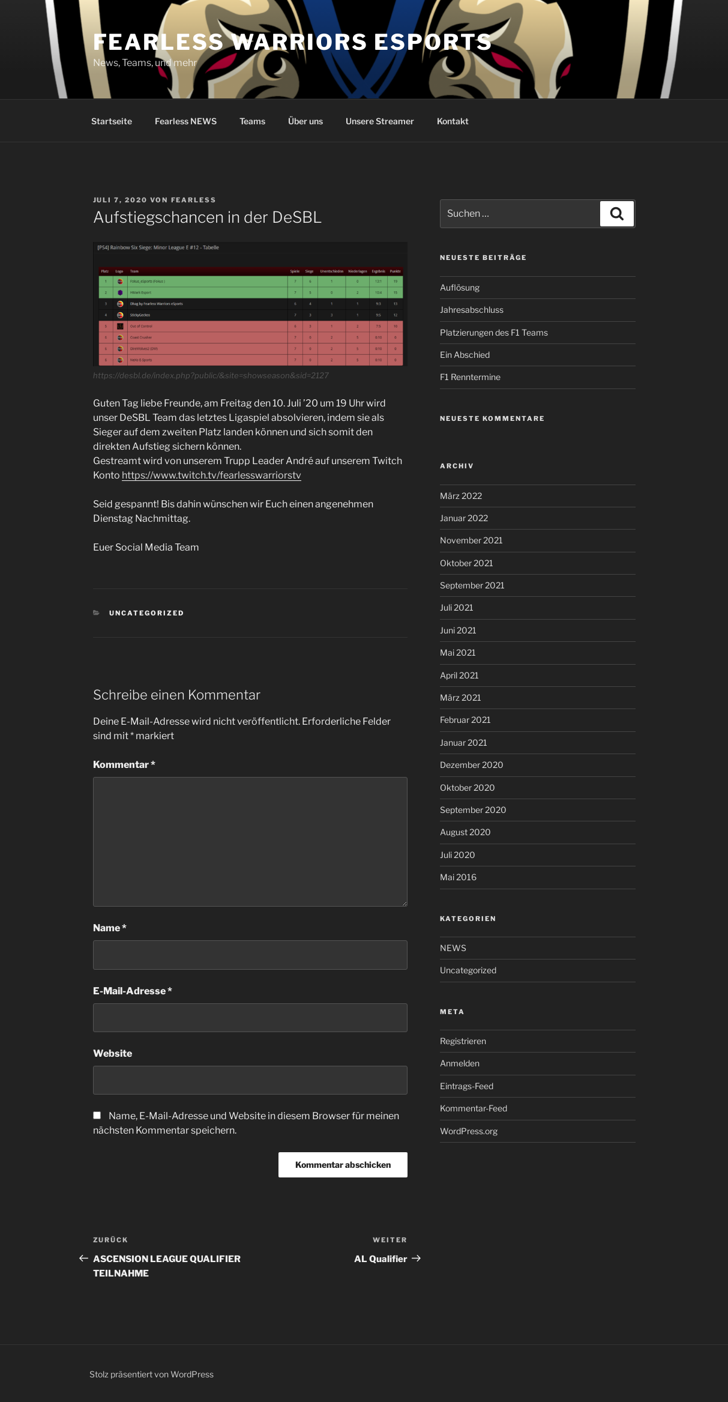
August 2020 (465, 832)
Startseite (111, 121)
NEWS (453, 948)
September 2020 (473, 810)
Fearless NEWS (186, 121)
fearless (194, 200)
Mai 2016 (458, 877)
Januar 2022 (464, 518)
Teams (252, 121)
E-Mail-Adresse (132, 991)
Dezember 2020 (472, 765)
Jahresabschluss (472, 309)
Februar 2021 (465, 720)
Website (112, 1053)
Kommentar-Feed (473, 1108)
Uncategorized (146, 613)
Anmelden (460, 1063)
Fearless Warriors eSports (293, 42)
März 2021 (460, 697)
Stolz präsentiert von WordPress (151, 1374)
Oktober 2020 (467, 787)
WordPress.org (469, 1131)
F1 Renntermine (470, 377)
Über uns (305, 121)
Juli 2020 (457, 855)
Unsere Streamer (380, 121)
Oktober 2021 (466, 563)
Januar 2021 (463, 742)
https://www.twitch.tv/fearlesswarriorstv (211, 475)
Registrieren (463, 1041)
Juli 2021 (457, 607)
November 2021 (471, 540)
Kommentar (124, 764)
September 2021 (472, 585)
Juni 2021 (458, 630)
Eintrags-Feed (466, 1086)
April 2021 (459, 675)
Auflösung (460, 287)
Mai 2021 (458, 652)
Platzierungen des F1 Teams (494, 332)
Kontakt (453, 121)
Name (110, 928)
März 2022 (461, 496)
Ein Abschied (465, 354)
